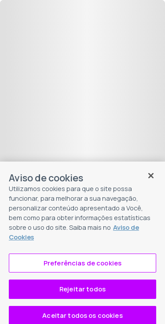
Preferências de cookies (82, 265)
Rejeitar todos (82, 291)
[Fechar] (151, 178)
